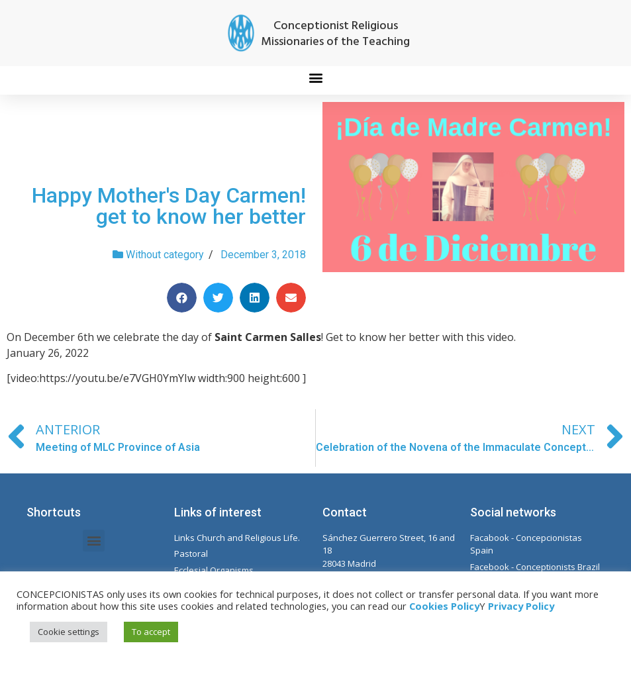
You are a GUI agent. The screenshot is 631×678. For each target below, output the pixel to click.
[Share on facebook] (182, 298)
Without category (165, 254)
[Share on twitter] (218, 298)
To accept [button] (151, 632)
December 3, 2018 (263, 254)
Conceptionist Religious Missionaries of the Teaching (335, 34)
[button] (315, 77)
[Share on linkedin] (254, 298)
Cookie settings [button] (68, 632)
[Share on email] (291, 298)
